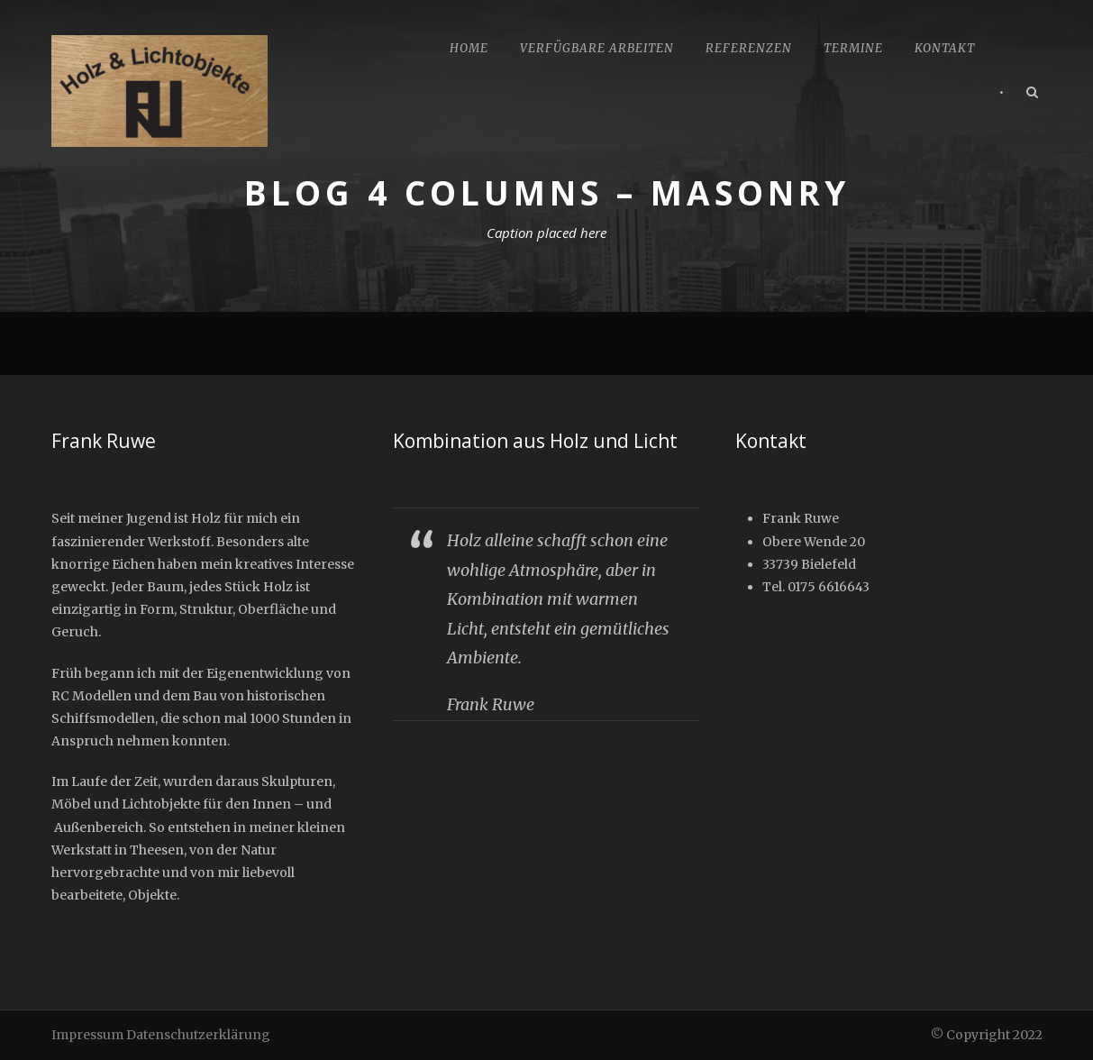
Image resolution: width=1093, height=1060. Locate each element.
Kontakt (945, 48)
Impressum (87, 1035)
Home (469, 48)
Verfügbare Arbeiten (597, 48)
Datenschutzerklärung (198, 1035)
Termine (853, 48)
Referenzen (749, 48)
